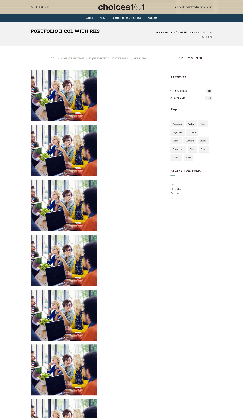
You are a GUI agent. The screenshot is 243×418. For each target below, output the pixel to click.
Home (89, 17)
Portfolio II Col (185, 32)
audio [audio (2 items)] (203, 124)
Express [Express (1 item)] (176, 140)
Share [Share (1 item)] (192, 149)
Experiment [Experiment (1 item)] (177, 132)
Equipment (98, 58)
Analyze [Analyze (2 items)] (191, 124)
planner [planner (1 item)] (203, 140)
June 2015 (193, 98)
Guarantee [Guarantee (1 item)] (190, 140)
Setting (139, 58)
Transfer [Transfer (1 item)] (176, 157)
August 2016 (193, 91)
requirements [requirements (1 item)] (178, 149)
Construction (72, 58)
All (53, 58)
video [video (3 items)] (188, 157)
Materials (120, 58)
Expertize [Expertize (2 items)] (192, 132)
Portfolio (170, 32)
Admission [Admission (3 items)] (177, 124)
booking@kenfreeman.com (195, 7)
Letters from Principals (127, 17)
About (103, 17)
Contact (152, 17)
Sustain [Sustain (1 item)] (204, 149)
